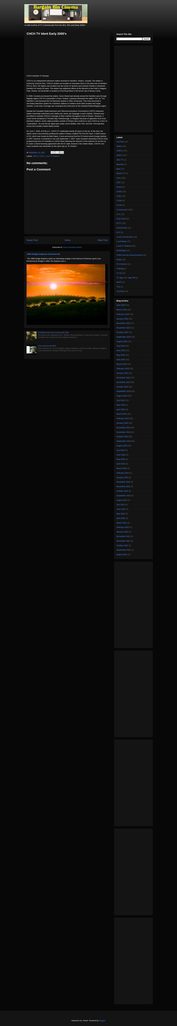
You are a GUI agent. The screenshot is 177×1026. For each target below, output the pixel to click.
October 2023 (122, 436)
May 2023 (120, 459)
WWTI (119, 282)
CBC (118, 182)
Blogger (102, 1021)
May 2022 (120, 514)
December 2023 (123, 427)
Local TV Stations (52, 156)
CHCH (41, 156)
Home (68, 240)
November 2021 (123, 541)
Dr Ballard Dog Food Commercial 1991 (53, 332)
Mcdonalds (121, 250)
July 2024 (120, 400)
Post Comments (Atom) (72, 247)
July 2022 (120, 504)
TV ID (118, 273)
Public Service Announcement (129, 255)
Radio (119, 260)
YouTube (120, 142)
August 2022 (121, 500)
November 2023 (123, 432)
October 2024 (122, 387)
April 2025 (120, 359)
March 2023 (121, 468)
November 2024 (123, 382)
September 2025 (123, 337)
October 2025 (122, 332)
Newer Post (32, 240)
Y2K (118, 287)
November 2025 (123, 328)
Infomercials (121, 228)
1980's (119, 146)
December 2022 (123, 482)
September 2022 (123, 495)
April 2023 (120, 464)
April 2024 (120, 409)
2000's (35, 156)
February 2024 (122, 418)
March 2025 (121, 364)
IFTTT (119, 223)
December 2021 (123, 536)
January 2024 (122, 423)
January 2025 (122, 373)
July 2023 (120, 450)
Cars (118, 178)
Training (119, 268)
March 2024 (121, 414)
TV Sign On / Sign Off (125, 278)
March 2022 (121, 523)
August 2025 (121, 341)
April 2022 (120, 518)
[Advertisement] (133, 88)
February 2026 (122, 314)
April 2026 (120, 305)
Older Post (102, 240)
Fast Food (120, 219)
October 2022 (122, 491)
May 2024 (120, 405)
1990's (119, 151)
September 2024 (123, 391)
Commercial (121, 210)
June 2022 (120, 509)
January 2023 (122, 477)
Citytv (118, 196)
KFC (118, 232)
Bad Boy (120, 164)
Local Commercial (124, 237)
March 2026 (121, 310)
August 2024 (121, 396)
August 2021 (121, 554)
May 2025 (120, 355)
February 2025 (122, 368)
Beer (118, 169)
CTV (118, 214)
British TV (120, 173)
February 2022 (122, 527)
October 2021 (122, 545)
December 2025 (123, 323)
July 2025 (120, 346)
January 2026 (122, 319)
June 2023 (120, 455)
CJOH (119, 200)
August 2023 (121, 446)
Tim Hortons (121, 264)
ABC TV (119, 160)
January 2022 (122, 532)
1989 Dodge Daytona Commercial (43, 254)
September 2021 (123, 550)
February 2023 (122, 473)
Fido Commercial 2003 (47, 346)
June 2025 (120, 350)
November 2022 (123, 486)
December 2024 (123, 378)
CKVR (119, 205)
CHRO (119, 191)
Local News (121, 241)
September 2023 (123, 441)
